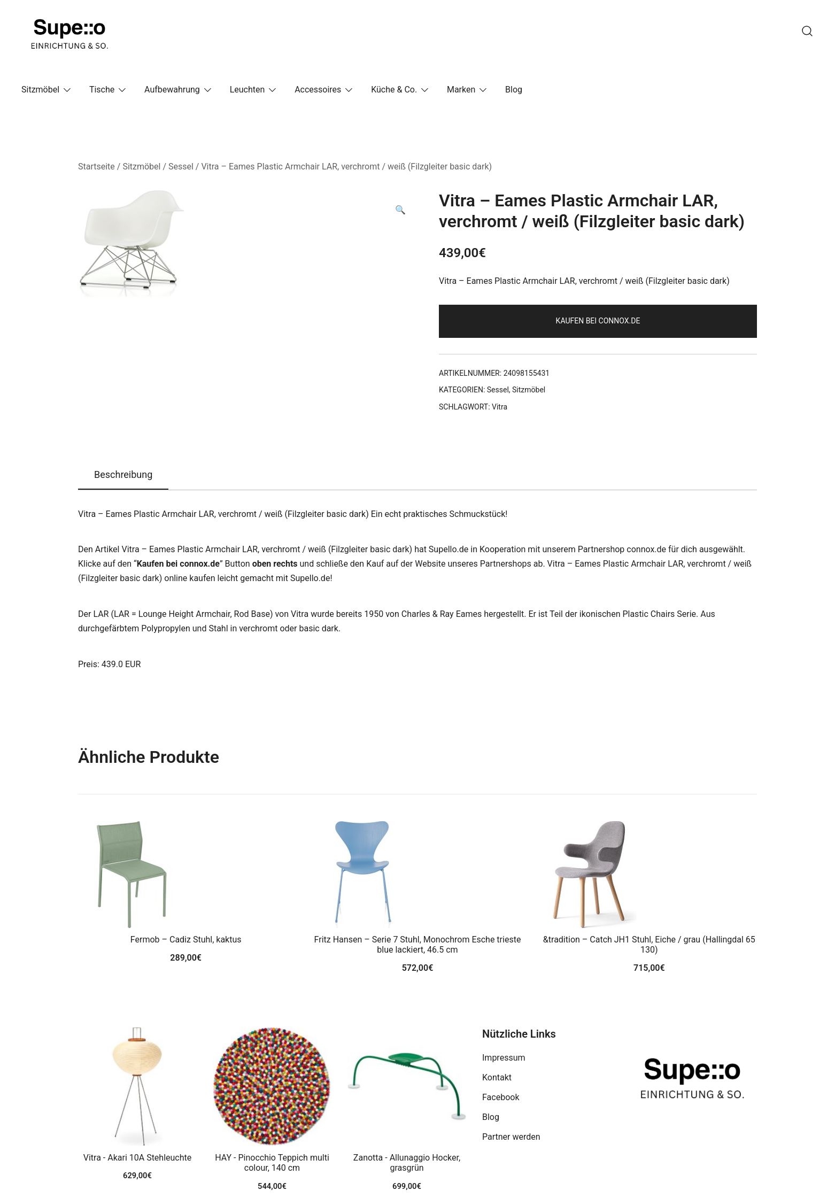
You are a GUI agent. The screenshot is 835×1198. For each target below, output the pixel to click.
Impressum (503, 1058)
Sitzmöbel (40, 89)
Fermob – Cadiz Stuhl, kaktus (186, 939)
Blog (513, 89)
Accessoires (318, 89)
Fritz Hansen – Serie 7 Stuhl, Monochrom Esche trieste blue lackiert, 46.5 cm (417, 944)
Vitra (499, 407)
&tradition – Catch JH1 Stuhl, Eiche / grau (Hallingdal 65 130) (649, 944)
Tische (101, 89)
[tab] (123, 475)
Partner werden (511, 1137)
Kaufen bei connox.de (598, 320)
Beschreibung (123, 474)
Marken (461, 89)
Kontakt (497, 1077)
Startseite (96, 166)
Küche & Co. (394, 89)
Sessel (181, 166)
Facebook (500, 1097)
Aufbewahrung (172, 89)
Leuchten (247, 89)
